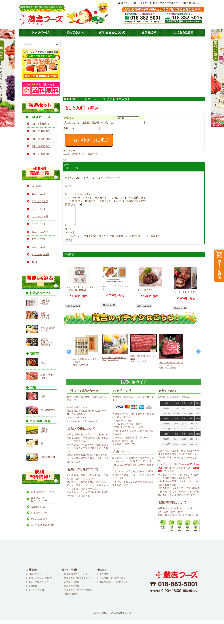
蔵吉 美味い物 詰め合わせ (46, 315)
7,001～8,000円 (40, 239)
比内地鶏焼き (47, 409)
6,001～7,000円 (40, 231)
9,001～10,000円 (40, 254)
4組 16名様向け (41, 138)
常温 (65, 159)
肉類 (42, 396)
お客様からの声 (39, 512)
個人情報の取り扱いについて (114, 586)
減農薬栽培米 (44, 430)
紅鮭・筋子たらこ (46, 376)
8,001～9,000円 (40, 247)
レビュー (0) (71, 168)
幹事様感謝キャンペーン (43, 492)
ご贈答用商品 (38, 506)
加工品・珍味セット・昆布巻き (80, 153)
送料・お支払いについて (40, 582)
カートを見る (142, 3)
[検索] (57, 43)
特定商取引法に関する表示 (113, 582)
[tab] (133, 165)
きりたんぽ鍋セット (47, 329)
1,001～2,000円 (40, 193)
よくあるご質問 (36, 594)
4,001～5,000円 (40, 216)
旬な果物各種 (47, 457)
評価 (67, 204)
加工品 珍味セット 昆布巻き (46, 342)
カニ (42, 362)
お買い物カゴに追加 (89, 139)
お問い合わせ (192, 3)
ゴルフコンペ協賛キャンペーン (40, 499)
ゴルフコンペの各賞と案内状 (78, 594)
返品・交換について (38, 586)
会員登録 (33, 590)
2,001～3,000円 (40, 201)
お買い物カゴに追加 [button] (73, 310)
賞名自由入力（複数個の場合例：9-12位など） (90, 122)
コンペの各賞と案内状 (42, 525)
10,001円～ (38, 262)
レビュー (70, 229)
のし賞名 (69, 117)
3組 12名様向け (41, 131)
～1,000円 (37, 186)
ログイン (125, 3)
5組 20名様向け (41, 146)
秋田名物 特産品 (45, 302)
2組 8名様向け (40, 123)
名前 (68, 232)
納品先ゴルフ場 (39, 518)
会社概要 (104, 578)
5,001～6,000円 (40, 224)
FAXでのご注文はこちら (168, 3)
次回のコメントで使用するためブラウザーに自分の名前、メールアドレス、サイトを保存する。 (115, 240)
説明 (66, 165)
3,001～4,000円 (40, 209)
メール (69, 236)
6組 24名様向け (41, 154)
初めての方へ (35, 578)
